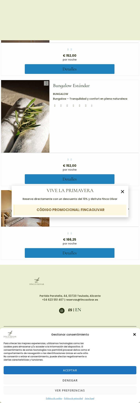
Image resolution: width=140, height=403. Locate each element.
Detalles (70, 68)
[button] (134, 334)
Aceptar (70, 370)
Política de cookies (54, 398)
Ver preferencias (70, 390)
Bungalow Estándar (70, 85)
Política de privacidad (73, 398)
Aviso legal (89, 398)
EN (78, 309)
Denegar (70, 380)
